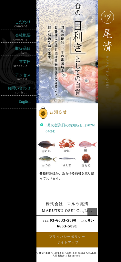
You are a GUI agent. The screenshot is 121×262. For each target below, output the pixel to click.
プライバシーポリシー (67, 236)
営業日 (25, 61)
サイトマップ (68, 242)
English (25, 101)
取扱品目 (23, 48)
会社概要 (23, 35)
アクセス (23, 75)
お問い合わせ (19, 88)
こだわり (23, 22)
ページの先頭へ (92, 214)
